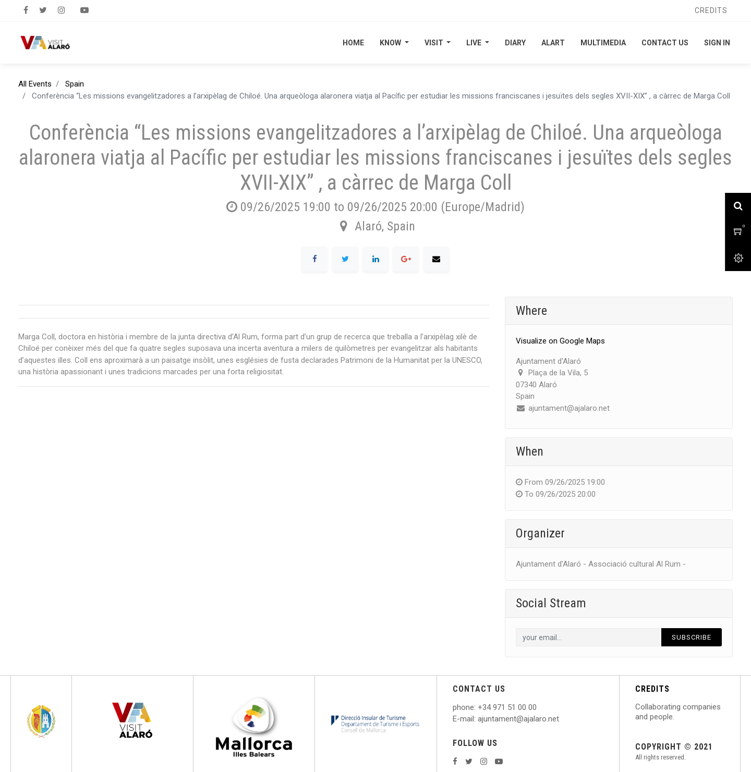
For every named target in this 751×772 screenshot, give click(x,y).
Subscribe (691, 637)
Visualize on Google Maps (560, 341)
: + (478, 707)
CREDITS (652, 689)
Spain (74, 84)
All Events (35, 84)
